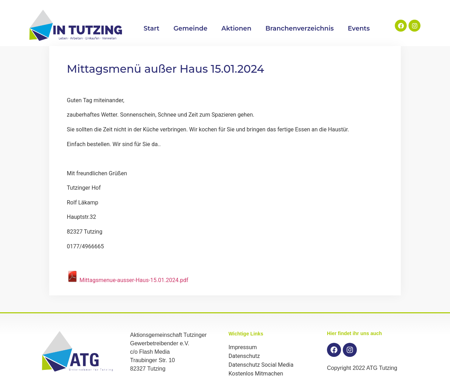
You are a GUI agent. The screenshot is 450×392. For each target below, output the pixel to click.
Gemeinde (190, 28)
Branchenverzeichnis (299, 28)
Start (151, 28)
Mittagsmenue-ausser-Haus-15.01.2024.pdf (127, 280)
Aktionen (236, 28)
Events (359, 28)
